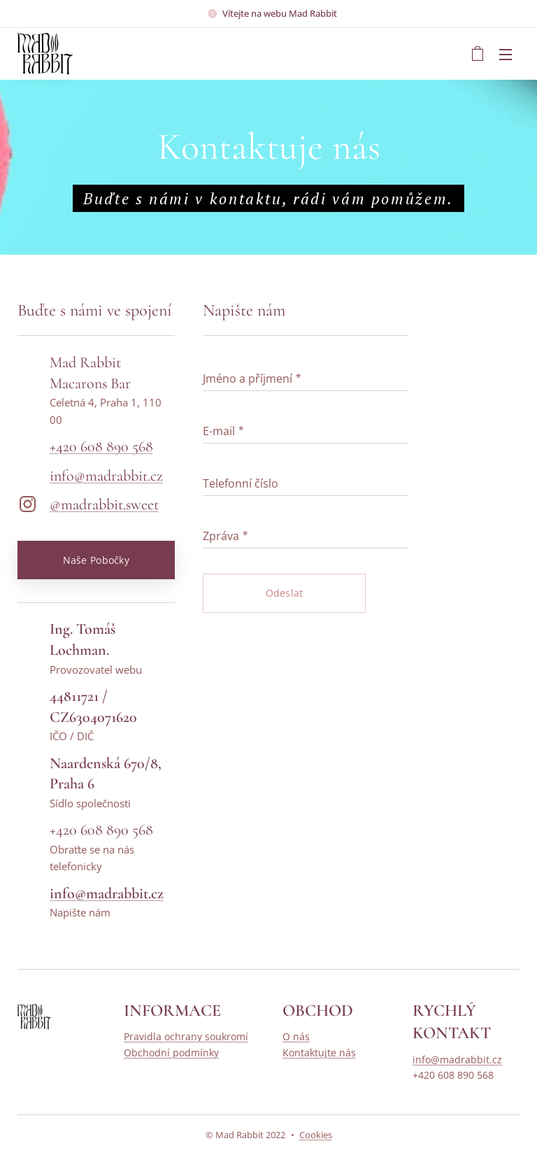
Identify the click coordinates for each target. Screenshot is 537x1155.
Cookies (315, 1134)
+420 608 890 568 (101, 446)
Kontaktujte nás (319, 1052)
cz (156, 476)
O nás (296, 1037)
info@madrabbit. (100, 476)
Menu (505, 54)
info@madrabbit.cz (457, 1059)
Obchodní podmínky (171, 1052)
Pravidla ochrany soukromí (186, 1037)
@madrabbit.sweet (104, 504)
